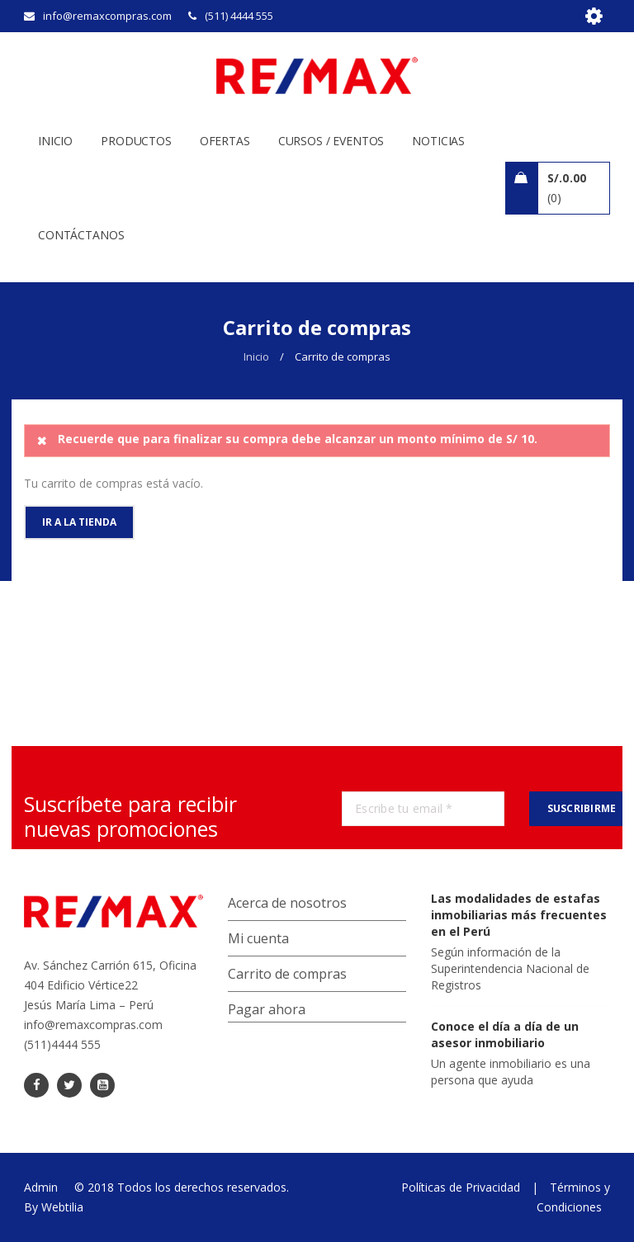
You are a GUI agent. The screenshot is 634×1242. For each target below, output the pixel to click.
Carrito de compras (287, 974)
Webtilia (62, 1207)
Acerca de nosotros (287, 903)
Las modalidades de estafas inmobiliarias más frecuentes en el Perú (519, 914)
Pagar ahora (266, 1009)
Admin (41, 1187)
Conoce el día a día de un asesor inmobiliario (505, 1034)
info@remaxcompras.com (93, 1024)
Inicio (256, 356)
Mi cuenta (258, 938)
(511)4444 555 (62, 1044)
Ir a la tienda (79, 522)
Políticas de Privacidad (460, 1187)
